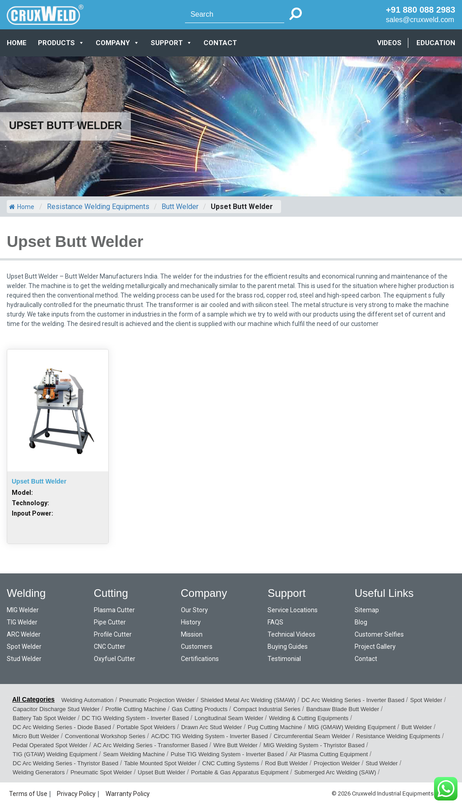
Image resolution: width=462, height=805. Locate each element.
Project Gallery (375, 646)
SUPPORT (171, 43)
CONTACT (220, 43)
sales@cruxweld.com (420, 19)
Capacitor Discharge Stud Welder (56, 709)
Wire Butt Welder (235, 745)
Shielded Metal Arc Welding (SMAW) (248, 700)
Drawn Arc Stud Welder (211, 727)
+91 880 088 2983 (420, 9)
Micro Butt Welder (36, 736)
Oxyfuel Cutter (114, 658)
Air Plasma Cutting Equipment (329, 754)
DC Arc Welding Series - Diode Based (62, 727)
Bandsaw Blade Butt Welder (342, 709)
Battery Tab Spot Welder (44, 718)
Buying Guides (288, 646)
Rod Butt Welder (286, 763)
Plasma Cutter (114, 610)
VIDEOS (389, 43)
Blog (361, 622)
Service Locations (293, 610)
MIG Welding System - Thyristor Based (314, 745)
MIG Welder (23, 610)
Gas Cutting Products (200, 709)
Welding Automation (87, 700)
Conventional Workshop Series (105, 736)
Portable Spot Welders (146, 727)
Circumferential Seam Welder (312, 736)
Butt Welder (417, 727)
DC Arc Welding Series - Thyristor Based (65, 763)
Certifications (200, 658)
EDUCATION (435, 43)
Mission (192, 634)
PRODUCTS (61, 43)
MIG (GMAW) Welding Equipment (352, 727)
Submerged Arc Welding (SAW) (335, 772)
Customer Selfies (379, 634)
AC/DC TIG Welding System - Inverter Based (209, 736)
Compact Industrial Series (266, 709)
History (191, 622)
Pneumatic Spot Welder (101, 772)
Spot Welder (24, 646)
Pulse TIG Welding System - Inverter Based (227, 754)
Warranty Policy (128, 793)
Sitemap (367, 610)
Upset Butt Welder (161, 772)
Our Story (194, 610)
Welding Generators (39, 772)
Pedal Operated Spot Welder (50, 745)
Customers (197, 646)
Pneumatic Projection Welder (156, 700)
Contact (366, 658)
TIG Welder (22, 622)
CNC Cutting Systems (230, 763)
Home (17, 43)
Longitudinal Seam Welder (228, 718)
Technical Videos (291, 634)
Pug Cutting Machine (275, 727)
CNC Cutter (109, 646)
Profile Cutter (113, 634)
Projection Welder (337, 763)
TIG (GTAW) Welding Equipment (55, 754)
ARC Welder (24, 634)
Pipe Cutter (110, 622)
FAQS (275, 622)
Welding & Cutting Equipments (308, 718)
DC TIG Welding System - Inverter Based (135, 718)
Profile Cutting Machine (135, 709)
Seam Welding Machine (134, 754)
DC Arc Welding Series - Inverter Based (352, 700)
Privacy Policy (76, 793)
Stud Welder (24, 658)
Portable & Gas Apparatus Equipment (239, 772)
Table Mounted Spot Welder (160, 763)
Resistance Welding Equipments (398, 736)
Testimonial (284, 658)
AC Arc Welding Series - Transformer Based (150, 745)
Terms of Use (28, 793)
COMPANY (117, 43)
